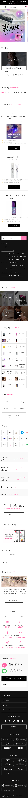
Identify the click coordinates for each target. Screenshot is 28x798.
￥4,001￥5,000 (22, 409)
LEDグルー (20, 275)
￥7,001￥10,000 (18, 416)
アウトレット (4, 275)
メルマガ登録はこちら (14, 726)
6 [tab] (15, 39)
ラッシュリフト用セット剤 (7, 253)
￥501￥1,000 (14, 401)
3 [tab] (11, 39)
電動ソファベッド (9, 247)
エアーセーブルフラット (19, 259)
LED (2, 247)
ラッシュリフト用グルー (7, 259)
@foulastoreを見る (14, 554)
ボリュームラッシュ (6, 265)
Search (23, 238)
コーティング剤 (14, 256)
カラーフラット (5, 262)
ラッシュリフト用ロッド (20, 253)
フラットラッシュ (5, 256)
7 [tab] (16, 39)
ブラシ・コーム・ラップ (17, 265)
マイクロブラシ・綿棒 (6, 269)
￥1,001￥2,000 (22, 401)
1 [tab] (9, 39)
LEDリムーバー (4, 272)
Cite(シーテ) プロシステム (7, 250)
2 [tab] (10, 39)
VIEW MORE (14, 148)
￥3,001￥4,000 (14, 409)
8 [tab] (17, 39)
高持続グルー (23, 256)
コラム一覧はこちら (14, 514)
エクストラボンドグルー (15, 272)
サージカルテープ (14, 262)
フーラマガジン (12, 275)
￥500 (5, 401)
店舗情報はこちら (14, 600)
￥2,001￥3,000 (5, 409)
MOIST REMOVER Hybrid (19, 269)
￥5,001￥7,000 (10, 416)
